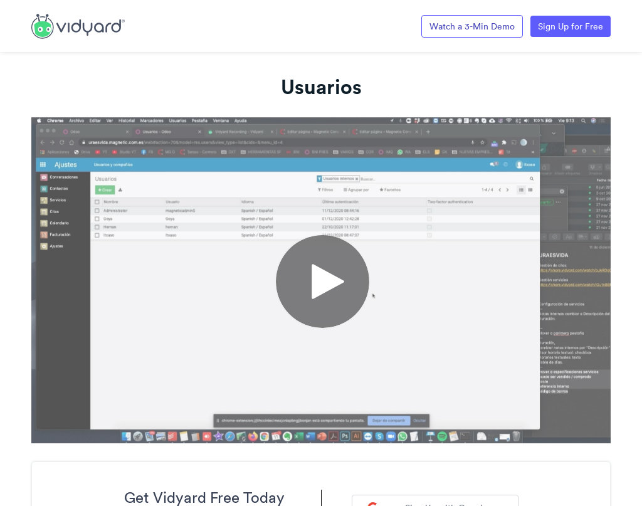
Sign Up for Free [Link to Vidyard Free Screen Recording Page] (570, 26)
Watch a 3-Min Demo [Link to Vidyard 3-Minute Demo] (472, 26)
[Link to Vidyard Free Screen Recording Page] (78, 25)
